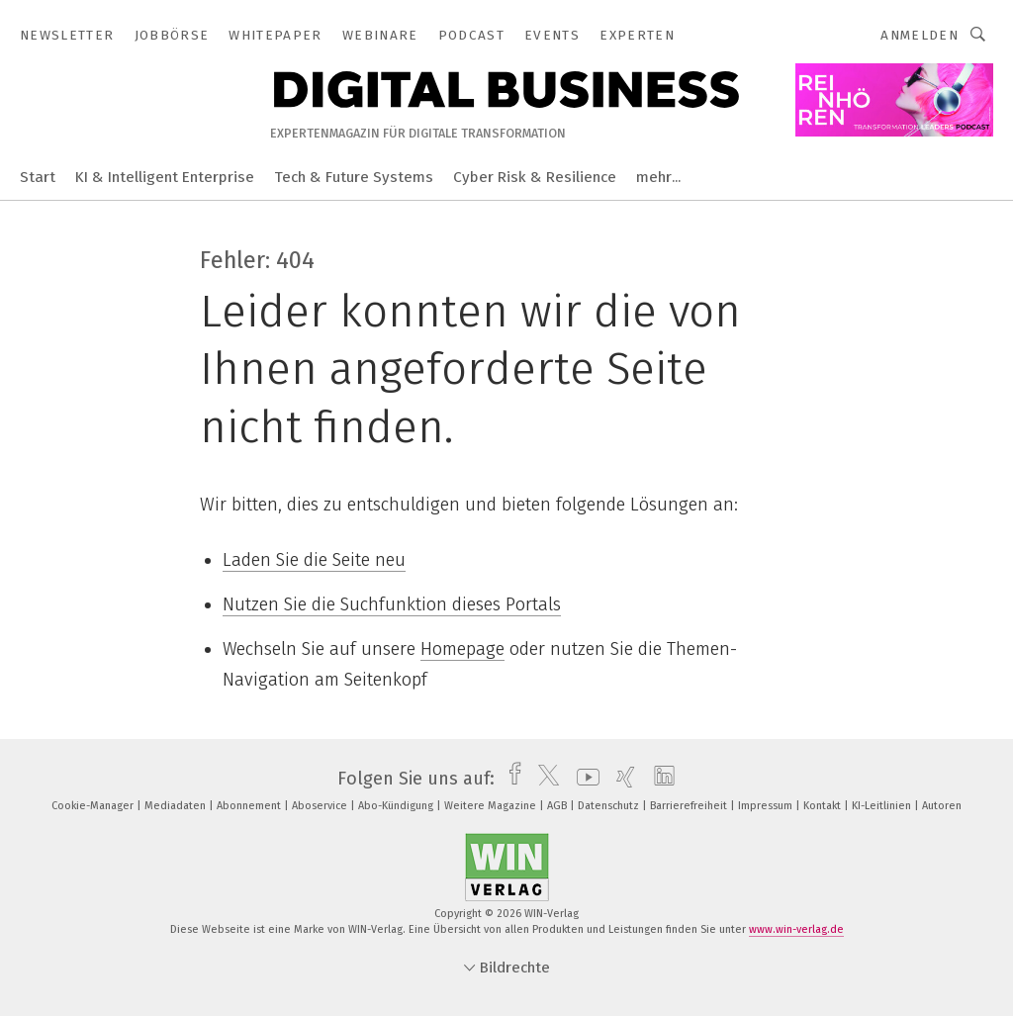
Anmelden (919, 35)
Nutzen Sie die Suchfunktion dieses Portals (392, 604)
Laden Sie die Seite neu (314, 560)
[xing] (620, 778)
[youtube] (583, 778)
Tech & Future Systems (353, 177)
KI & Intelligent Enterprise (164, 177)
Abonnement (250, 805)
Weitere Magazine (491, 805)
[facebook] (510, 778)
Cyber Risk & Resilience (534, 177)
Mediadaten (176, 805)
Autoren (942, 805)
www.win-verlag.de (796, 929)
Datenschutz (610, 805)
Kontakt (823, 805)
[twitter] (543, 778)
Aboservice (321, 805)
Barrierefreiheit (690, 805)
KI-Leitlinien (883, 805)
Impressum (766, 805)
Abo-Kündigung (397, 805)
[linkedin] (659, 778)
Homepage (462, 649)
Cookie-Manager (94, 805)
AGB (558, 805)
